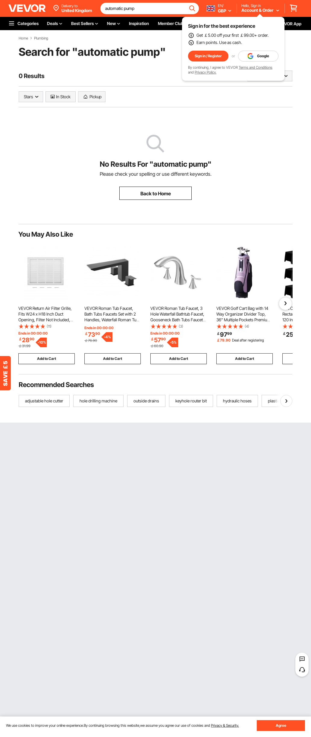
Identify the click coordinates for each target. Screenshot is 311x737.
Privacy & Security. (225, 725)
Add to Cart (46, 358)
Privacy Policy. (205, 72)
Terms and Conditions (255, 67)
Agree (281, 725)
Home (23, 38)
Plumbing (41, 38)
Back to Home (155, 194)
